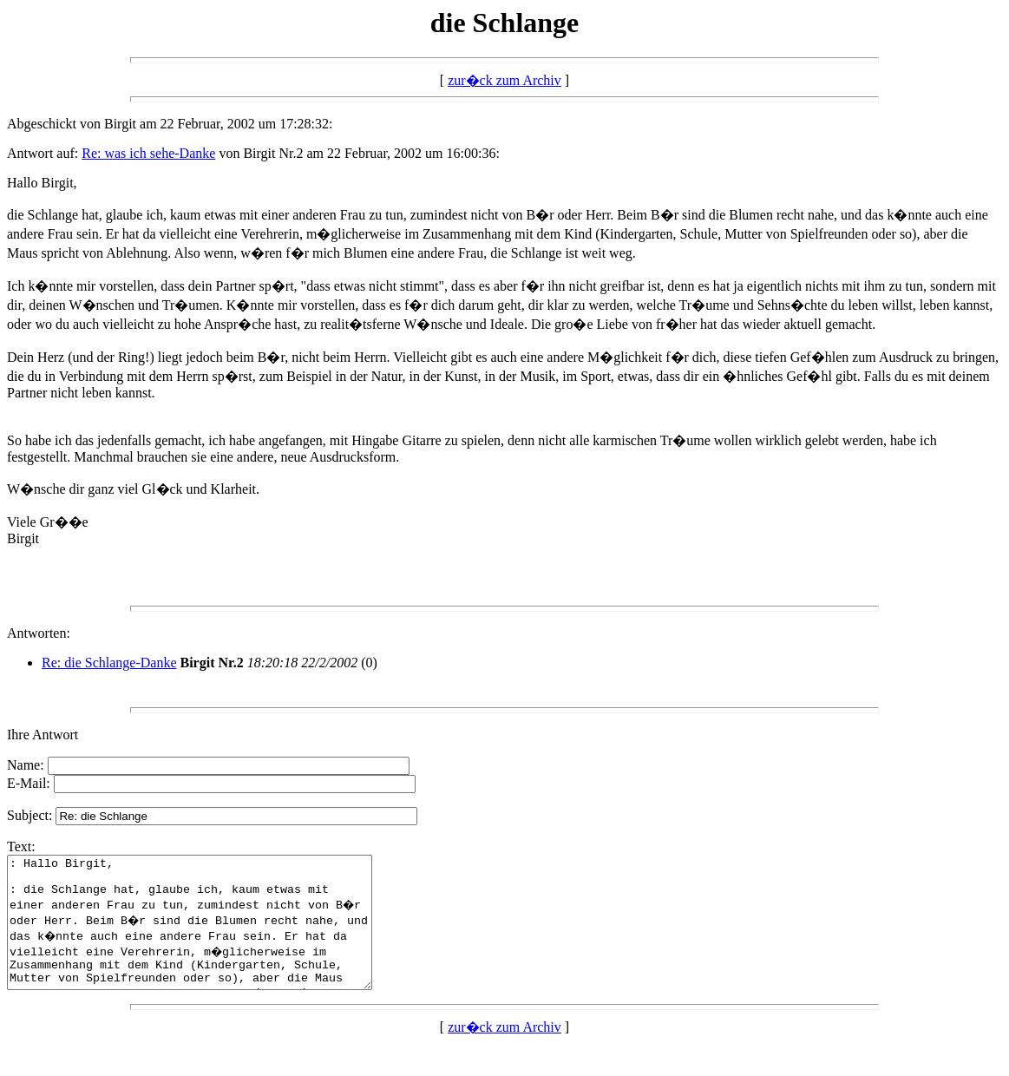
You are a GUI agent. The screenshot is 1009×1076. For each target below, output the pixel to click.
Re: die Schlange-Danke (109, 662)
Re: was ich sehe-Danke (148, 153)
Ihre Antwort (42, 734)
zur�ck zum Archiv (504, 80)
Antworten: (38, 633)
